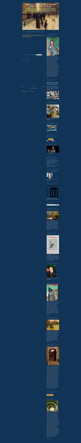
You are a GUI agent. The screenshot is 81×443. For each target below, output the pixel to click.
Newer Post (24, 86)
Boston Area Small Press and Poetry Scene (40, 5)
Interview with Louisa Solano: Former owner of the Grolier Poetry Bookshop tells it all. (53, 83)
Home (23, 31)
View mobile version (33, 88)
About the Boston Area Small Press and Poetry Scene (35, 31)
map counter (49, 131)
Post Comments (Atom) (30, 91)
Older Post (43, 86)
